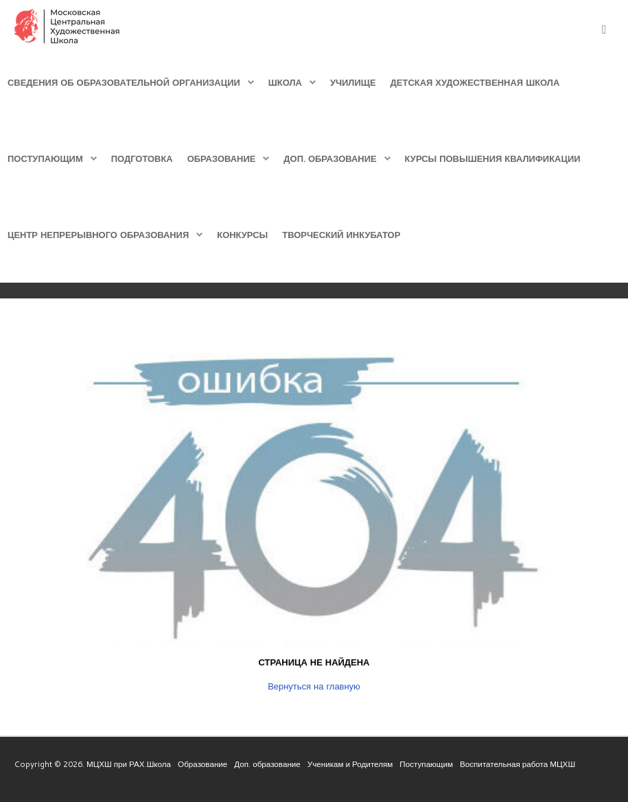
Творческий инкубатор (341, 234)
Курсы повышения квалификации (493, 158)
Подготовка (142, 158)
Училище (353, 82)
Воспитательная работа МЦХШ (517, 764)
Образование (221, 158)
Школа (285, 82)
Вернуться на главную (314, 686)
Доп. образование (329, 158)
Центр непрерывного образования (98, 234)
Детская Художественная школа (475, 82)
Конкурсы (242, 234)
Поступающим (45, 158)
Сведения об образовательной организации (124, 82)
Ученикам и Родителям (350, 764)
